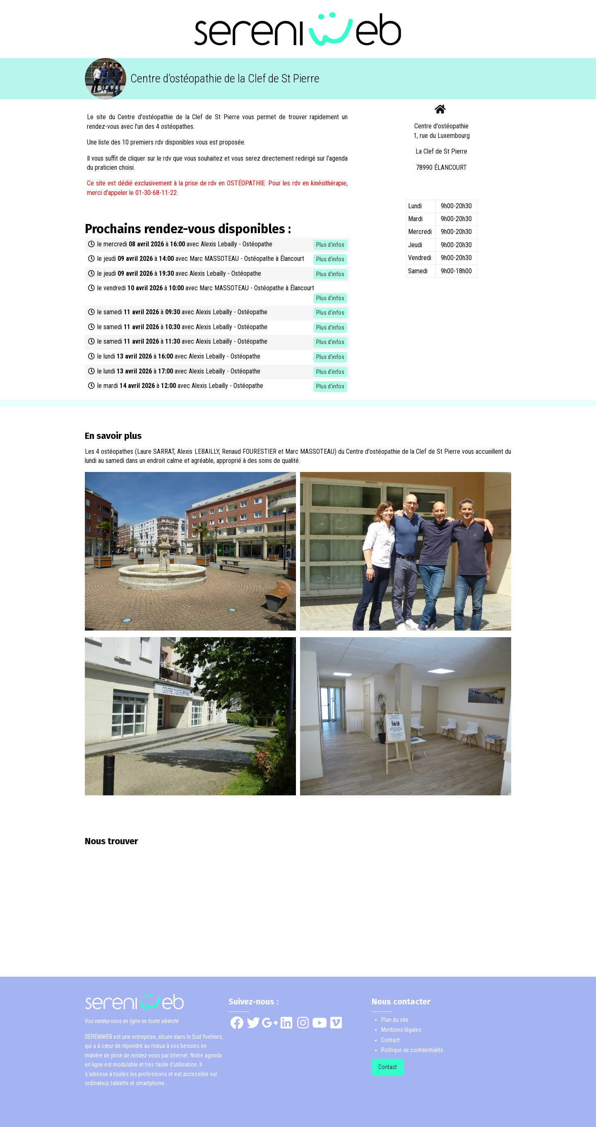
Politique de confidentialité (412, 1050)
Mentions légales (401, 1029)
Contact (390, 1040)
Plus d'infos (330, 244)
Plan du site (395, 1019)
